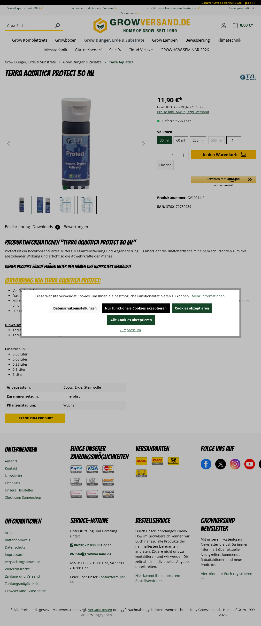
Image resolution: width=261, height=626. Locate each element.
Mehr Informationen (208, 296)
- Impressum (130, 330)
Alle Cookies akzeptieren (131, 319)
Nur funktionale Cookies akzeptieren (136, 308)
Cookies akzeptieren (192, 308)
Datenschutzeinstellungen (75, 308)
